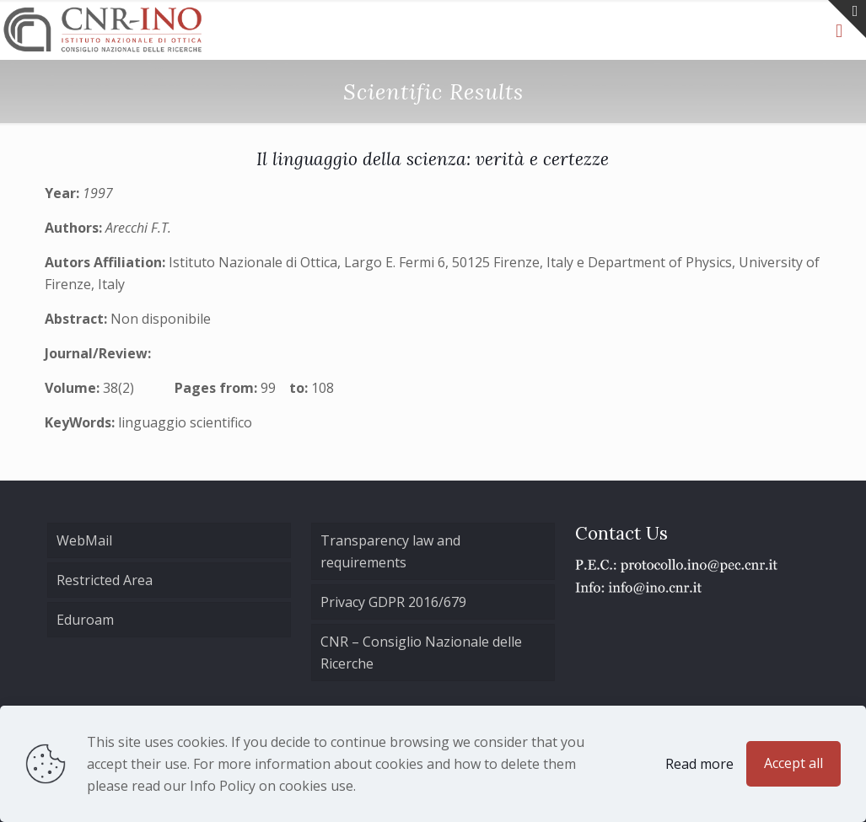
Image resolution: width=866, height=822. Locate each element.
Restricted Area (104, 580)
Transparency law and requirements (390, 551)
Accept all (793, 763)
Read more (699, 764)
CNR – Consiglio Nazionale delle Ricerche (421, 652)
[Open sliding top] (847, 19)
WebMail (84, 540)
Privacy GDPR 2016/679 (393, 602)
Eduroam (85, 619)
